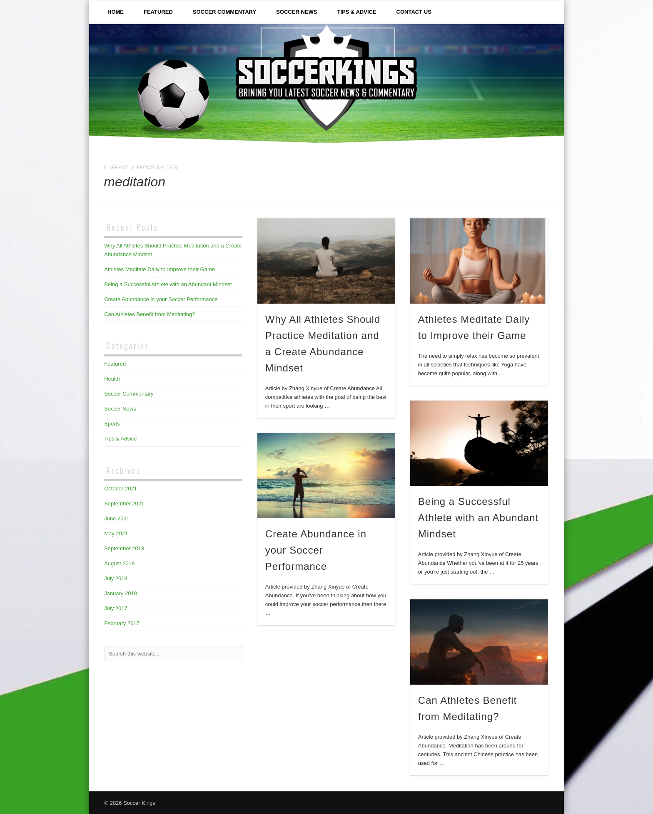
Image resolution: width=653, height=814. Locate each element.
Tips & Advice (356, 12)
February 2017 (122, 623)
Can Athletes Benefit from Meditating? (149, 314)
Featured (158, 12)
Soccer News (296, 12)
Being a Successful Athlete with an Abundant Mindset (478, 517)
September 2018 (124, 548)
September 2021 (124, 503)
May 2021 (116, 533)
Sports (112, 424)
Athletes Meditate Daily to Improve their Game (159, 269)
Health (112, 379)
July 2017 (115, 608)
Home (115, 12)
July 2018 (115, 578)
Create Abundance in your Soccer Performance (315, 550)
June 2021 (117, 518)
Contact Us (413, 12)
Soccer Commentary (224, 12)
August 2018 (119, 563)
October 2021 (120, 488)
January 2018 (120, 593)
